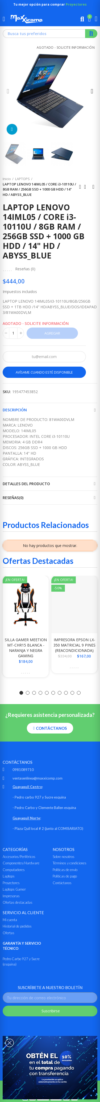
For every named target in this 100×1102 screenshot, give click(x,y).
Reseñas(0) (13, 497)
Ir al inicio (86, 186)
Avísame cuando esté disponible (44, 372)
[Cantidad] (13, 333)
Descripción (15, 409)
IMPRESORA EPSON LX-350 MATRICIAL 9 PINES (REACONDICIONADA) (74, 645)
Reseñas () (25, 269)
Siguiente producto (93, 186)
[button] (8, 91)
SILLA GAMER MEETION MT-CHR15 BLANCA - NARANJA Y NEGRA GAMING (26, 647)
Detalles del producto (26, 483)
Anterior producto (80, 186)
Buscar (91, 33)
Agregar (52, 333)
